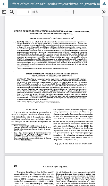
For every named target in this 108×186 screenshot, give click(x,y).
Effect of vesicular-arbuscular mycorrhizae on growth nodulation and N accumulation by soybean (59, 4)
